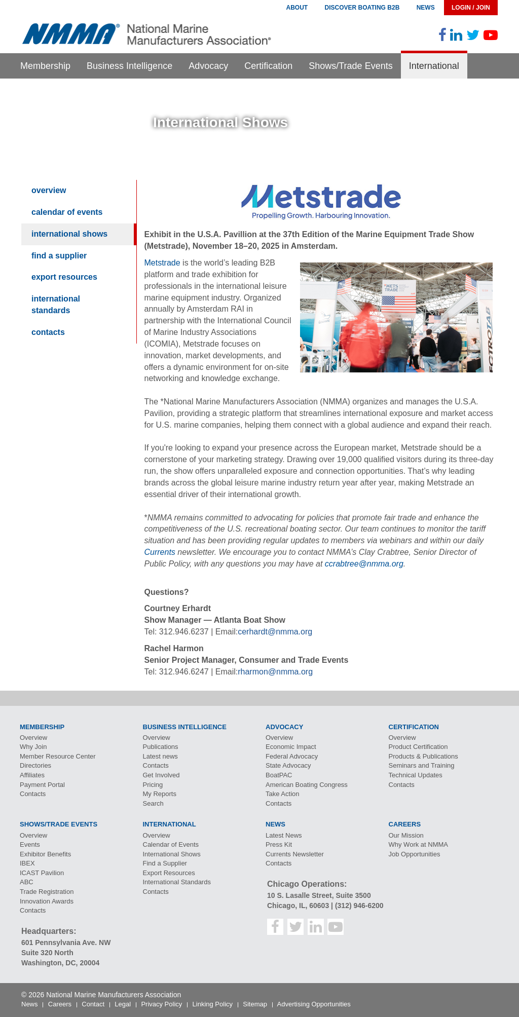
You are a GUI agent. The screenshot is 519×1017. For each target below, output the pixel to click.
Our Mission (406, 835)
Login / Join (471, 7)
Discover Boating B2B (362, 7)
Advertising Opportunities (314, 1004)
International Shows (69, 234)
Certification (268, 66)
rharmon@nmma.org (275, 671)
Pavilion (42, 873)
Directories (35, 765)
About (297, 7)
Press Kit (279, 844)
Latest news (160, 756)
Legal (123, 1004)
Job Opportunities (414, 854)
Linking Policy (213, 1004)
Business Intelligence (129, 66)
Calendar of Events (67, 212)
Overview (48, 190)
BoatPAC (279, 775)
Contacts (48, 332)
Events (30, 844)
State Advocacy (288, 765)
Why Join (33, 746)
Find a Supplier (59, 255)
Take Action (283, 794)
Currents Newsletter (295, 854)
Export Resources (64, 277)
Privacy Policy (161, 1004)
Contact (93, 1004)
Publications (160, 746)
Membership (45, 66)
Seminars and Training (422, 765)
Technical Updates (415, 775)
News (426, 7)
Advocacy (208, 66)
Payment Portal (42, 784)
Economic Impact (291, 746)
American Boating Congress (307, 784)
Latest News (284, 835)
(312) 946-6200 (359, 905)
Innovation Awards (46, 901)
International (434, 66)
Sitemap (255, 1004)
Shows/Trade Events (350, 66)
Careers (59, 1004)
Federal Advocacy (292, 756)
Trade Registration (46, 891)
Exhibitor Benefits (45, 854)
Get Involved (161, 775)
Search (153, 803)
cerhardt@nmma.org (275, 631)
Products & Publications (423, 756)
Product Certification (418, 746)
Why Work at (419, 844)
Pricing (153, 784)
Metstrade (162, 262)
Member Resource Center (58, 756)
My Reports (159, 794)
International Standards (55, 304)
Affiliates (32, 775)
